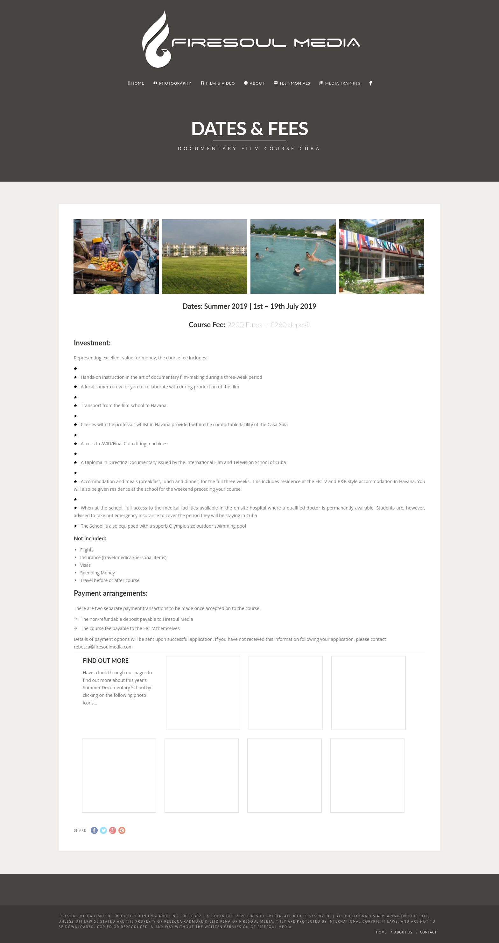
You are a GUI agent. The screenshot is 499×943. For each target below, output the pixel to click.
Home (381, 932)
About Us (403, 932)
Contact (428, 932)
